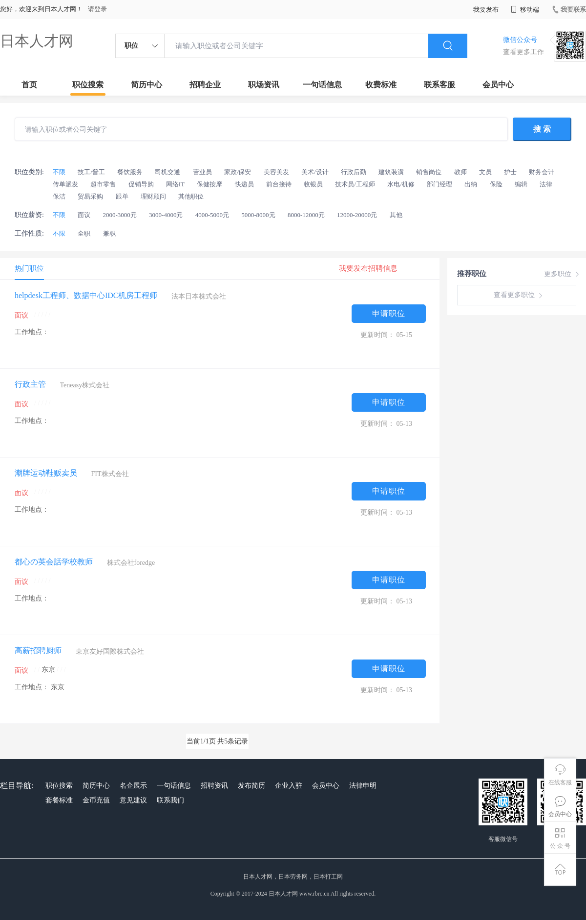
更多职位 (562, 274)
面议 (84, 215)
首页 (29, 84)
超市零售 (103, 184)
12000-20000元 (357, 215)
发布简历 (251, 785)
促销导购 (141, 184)
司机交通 (167, 172)
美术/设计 (315, 172)
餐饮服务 (130, 172)
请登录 (97, 9)
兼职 (109, 233)
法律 (546, 184)
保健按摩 (209, 184)
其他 (396, 215)
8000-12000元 (306, 215)
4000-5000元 (212, 215)
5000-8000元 (258, 215)
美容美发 (276, 172)
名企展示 (133, 785)
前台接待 (279, 184)
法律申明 (363, 785)
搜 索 (542, 129)
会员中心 (498, 84)
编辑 (521, 184)
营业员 (202, 172)
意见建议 (133, 800)
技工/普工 (91, 172)
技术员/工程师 (355, 184)
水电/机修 (401, 184)
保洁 (59, 196)
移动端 (525, 9)
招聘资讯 (214, 785)
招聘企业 (205, 84)
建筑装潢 (391, 172)
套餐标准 (59, 800)
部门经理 (439, 184)
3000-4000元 (166, 215)
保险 (496, 184)
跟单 (122, 196)
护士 (510, 172)
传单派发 (65, 184)
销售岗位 (428, 172)
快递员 (244, 184)
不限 (59, 172)
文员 (485, 172)
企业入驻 (288, 785)
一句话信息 (322, 84)
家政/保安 (237, 172)
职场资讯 (263, 84)
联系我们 (170, 800)
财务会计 (541, 172)
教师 (460, 172)
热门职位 (29, 268)
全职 (84, 233)
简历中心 (146, 84)
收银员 (313, 184)
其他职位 (191, 196)
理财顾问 (153, 196)
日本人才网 (36, 41)
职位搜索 (88, 84)
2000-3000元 (120, 215)
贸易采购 (90, 196)
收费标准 (381, 84)
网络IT (175, 184)
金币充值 (96, 800)
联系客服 (439, 84)
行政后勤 (353, 172)
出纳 (470, 184)
